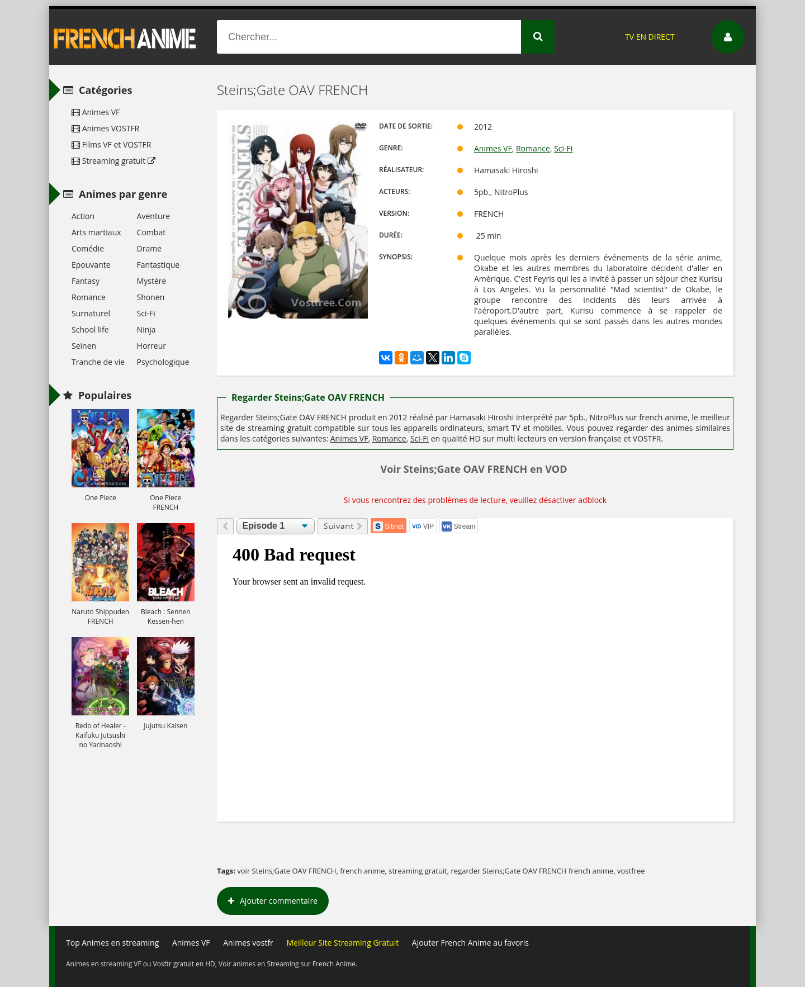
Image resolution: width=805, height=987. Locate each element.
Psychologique (163, 362)
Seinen (84, 345)
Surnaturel (91, 313)
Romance (533, 148)
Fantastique (158, 264)
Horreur (151, 345)
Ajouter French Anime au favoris (470, 942)
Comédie (88, 248)
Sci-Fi (563, 148)
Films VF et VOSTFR (111, 144)
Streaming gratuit (113, 160)
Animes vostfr (248, 942)
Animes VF (493, 148)
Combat (151, 232)
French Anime (125, 37)
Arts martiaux (96, 232)
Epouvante (91, 264)
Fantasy (86, 281)
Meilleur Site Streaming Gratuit (342, 942)
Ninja (146, 329)
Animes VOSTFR (105, 128)
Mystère (152, 281)
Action (83, 216)
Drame (149, 248)
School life (90, 329)
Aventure (153, 216)
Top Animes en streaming (112, 942)
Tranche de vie (98, 362)
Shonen (151, 297)
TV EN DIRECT (650, 36)
